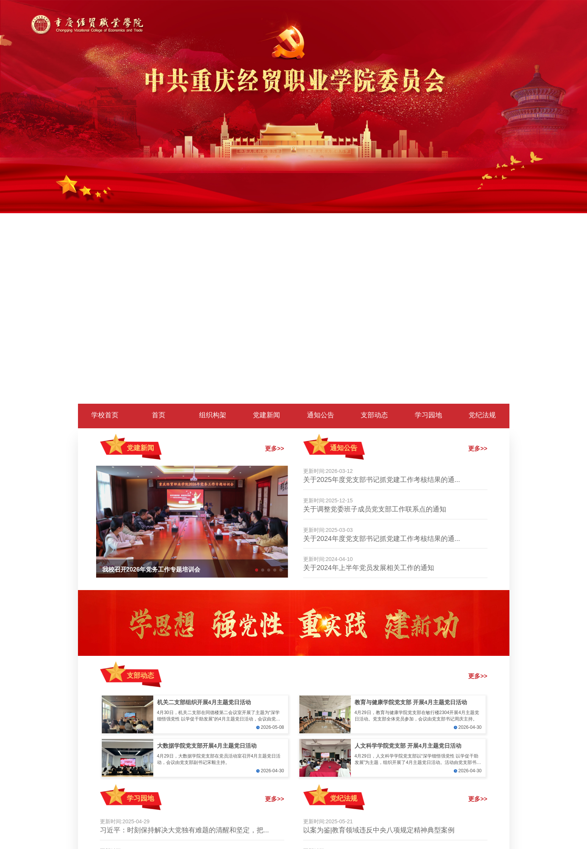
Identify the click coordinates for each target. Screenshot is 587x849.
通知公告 (320, 415)
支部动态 (374, 415)
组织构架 (212, 415)
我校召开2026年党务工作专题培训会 (151, 569)
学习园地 (428, 415)
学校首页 (104, 415)
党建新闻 (266, 415)
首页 (158, 415)
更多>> (274, 448)
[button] (256, 570)
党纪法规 (482, 415)
